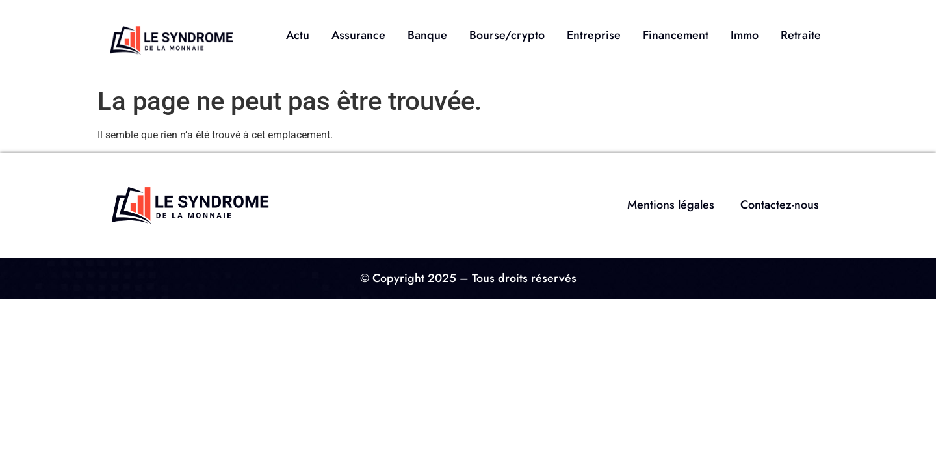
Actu (297, 35)
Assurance (358, 35)
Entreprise (594, 35)
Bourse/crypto (507, 35)
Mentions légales (670, 204)
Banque (427, 35)
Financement (675, 35)
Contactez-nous (779, 204)
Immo (745, 35)
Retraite (801, 35)
